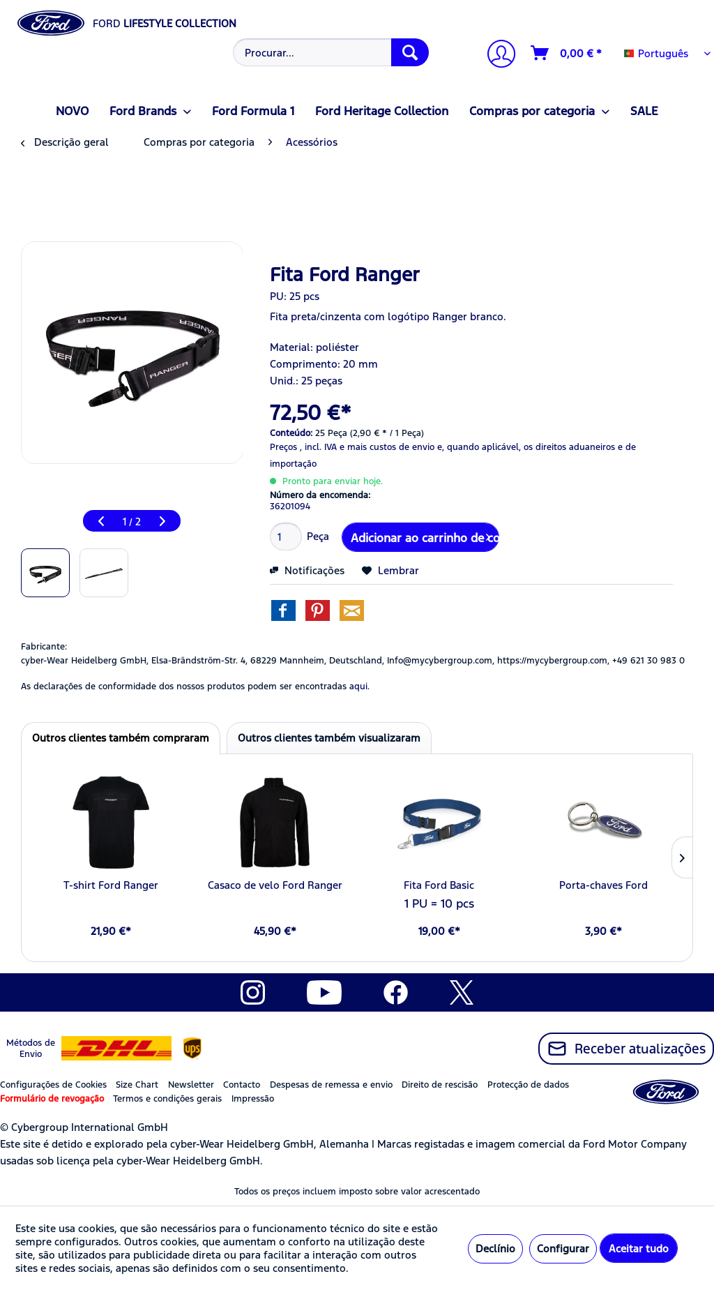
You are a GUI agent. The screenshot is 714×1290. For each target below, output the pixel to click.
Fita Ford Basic (439, 885)
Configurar (563, 1248)
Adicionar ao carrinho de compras (425, 536)
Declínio (495, 1248)
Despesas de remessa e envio (331, 1084)
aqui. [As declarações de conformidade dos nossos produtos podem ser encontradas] (359, 686)
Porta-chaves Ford (603, 885)
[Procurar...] (331, 52)
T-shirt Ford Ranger (110, 885)
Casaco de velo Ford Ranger (275, 885)
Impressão (252, 1098)
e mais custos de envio (387, 447)
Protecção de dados (528, 1084)
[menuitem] (329, 52)
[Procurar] (410, 52)
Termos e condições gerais (167, 1098)
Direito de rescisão (440, 1084)
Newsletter (191, 1084)
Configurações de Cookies (53, 1084)
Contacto (241, 1084)
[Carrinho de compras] (567, 53)
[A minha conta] (495, 55)
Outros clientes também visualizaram (329, 737)
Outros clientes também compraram (120, 737)
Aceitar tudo (639, 1248)
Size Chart (137, 1084)
